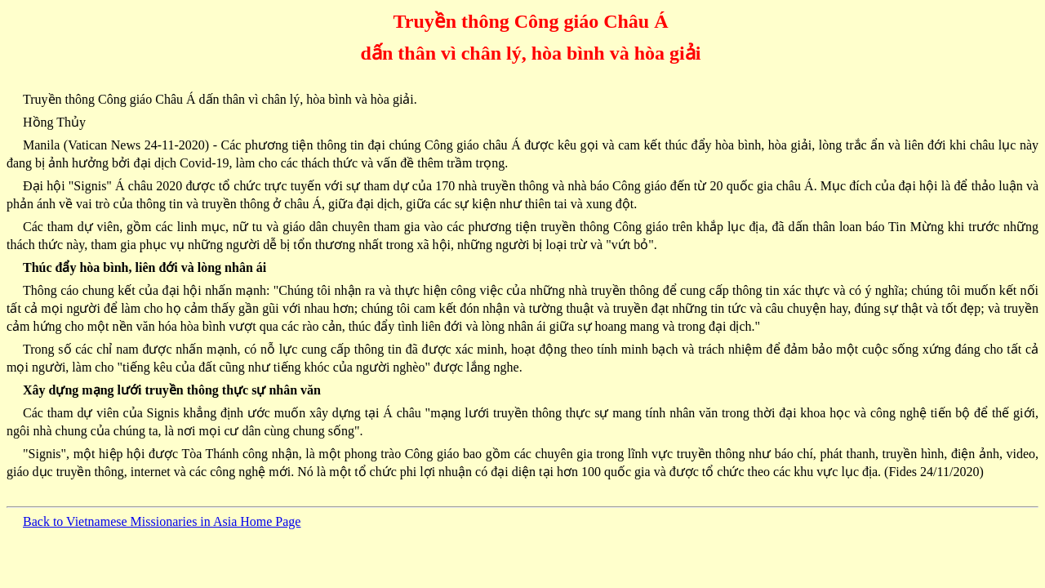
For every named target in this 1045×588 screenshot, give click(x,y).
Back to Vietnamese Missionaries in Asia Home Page (161, 521)
